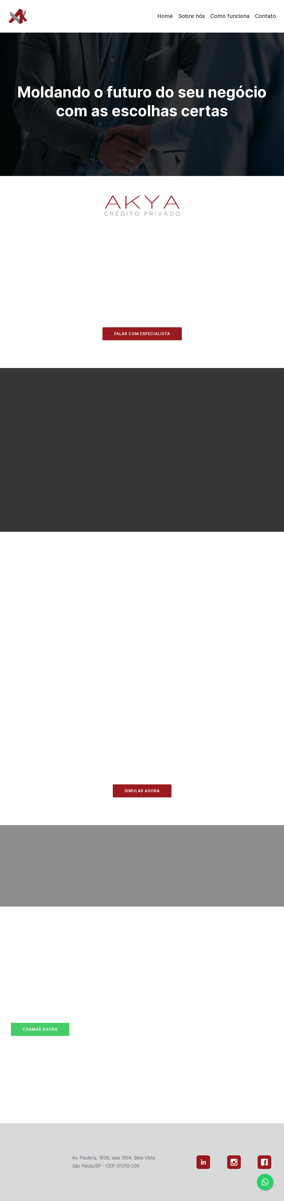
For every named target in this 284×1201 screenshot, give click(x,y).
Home (165, 16)
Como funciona (229, 16)
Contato (265, 16)
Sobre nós (191, 16)
